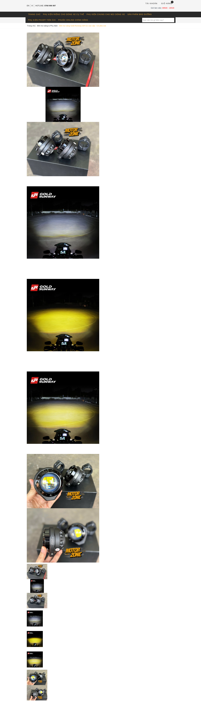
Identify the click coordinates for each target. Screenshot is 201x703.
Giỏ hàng (167, 3)
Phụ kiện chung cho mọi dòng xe (106, 14)
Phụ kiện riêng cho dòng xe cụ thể (63, 14)
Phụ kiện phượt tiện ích (42, 20)
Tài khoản (151, 3)
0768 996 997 (50, 6)
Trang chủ (34, 14)
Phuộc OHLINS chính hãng (73, 20)
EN (28, 6)
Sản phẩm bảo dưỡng (140, 14)
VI (32, 6)
